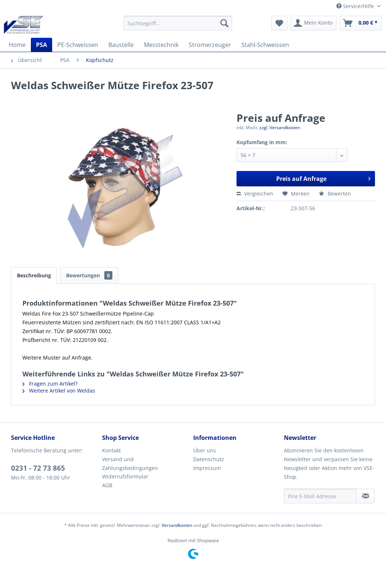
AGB (107, 485)
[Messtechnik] (161, 45)
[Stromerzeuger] (210, 45)
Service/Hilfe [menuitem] (355, 6)
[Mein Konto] (313, 23)
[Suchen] (224, 23)
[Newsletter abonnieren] (365, 496)
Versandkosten (177, 525)
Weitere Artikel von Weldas (58, 390)
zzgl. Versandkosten (279, 127)
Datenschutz (208, 459)
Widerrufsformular (125, 476)
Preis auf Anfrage (323, 178)
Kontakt (111, 450)
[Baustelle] (121, 45)
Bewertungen (89, 275)
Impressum (207, 467)
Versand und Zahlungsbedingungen (130, 463)
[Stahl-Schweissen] (265, 45)
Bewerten (335, 193)
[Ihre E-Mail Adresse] (320, 496)
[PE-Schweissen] (77, 45)
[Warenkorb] (361, 23)
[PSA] (41, 45)
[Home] (17, 45)
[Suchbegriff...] (178, 23)
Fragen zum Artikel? (49, 383)
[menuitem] (178, 23)
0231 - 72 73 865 (38, 468)
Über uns (204, 450)
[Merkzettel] (279, 23)
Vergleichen (255, 193)
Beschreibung (34, 275)
